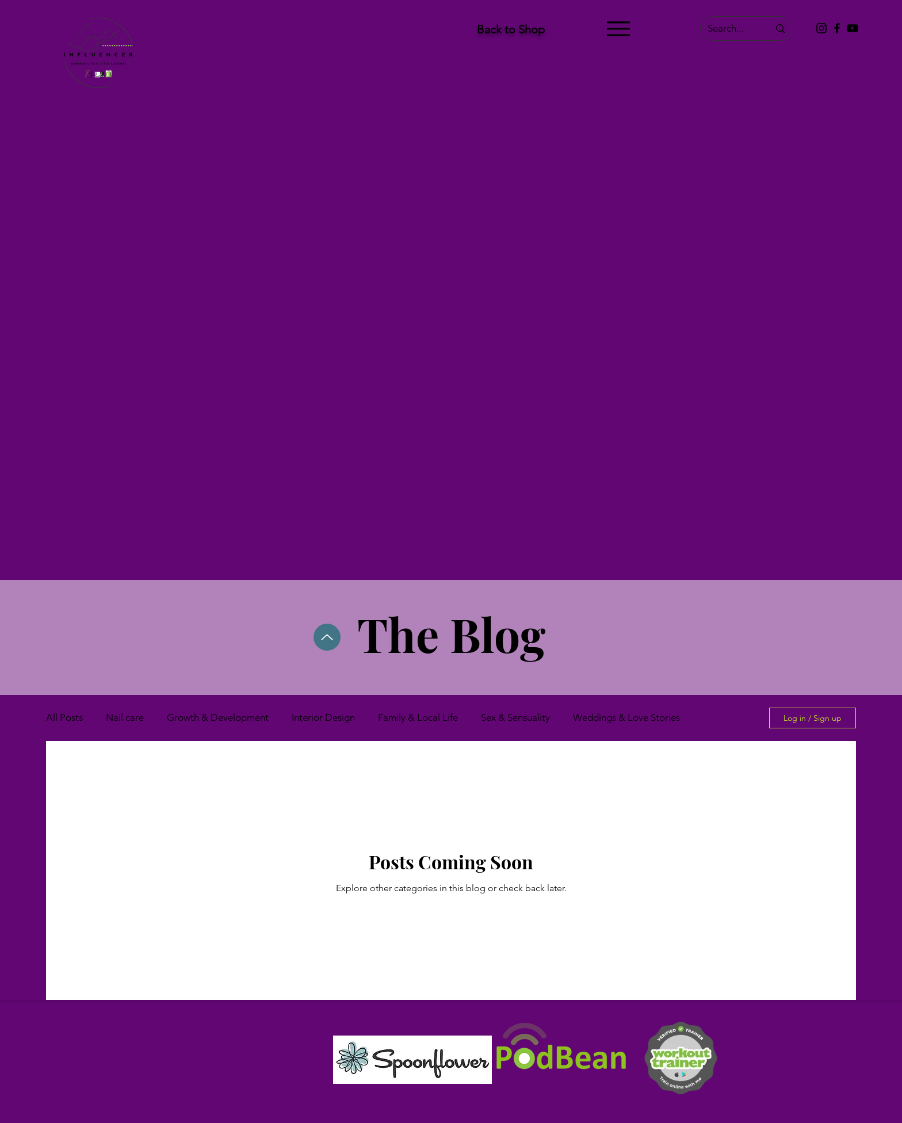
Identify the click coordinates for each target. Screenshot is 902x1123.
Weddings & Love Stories (626, 717)
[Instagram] (821, 28)
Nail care (125, 717)
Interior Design (323, 717)
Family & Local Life (418, 717)
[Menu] (618, 28)
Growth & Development (218, 717)
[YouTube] (852, 28)
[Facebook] (837, 28)
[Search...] (730, 28)
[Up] (327, 637)
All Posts (64, 717)
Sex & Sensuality (515, 717)
